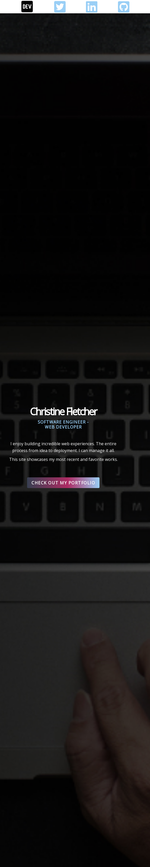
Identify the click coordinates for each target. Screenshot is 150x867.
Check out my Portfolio (63, 483)
